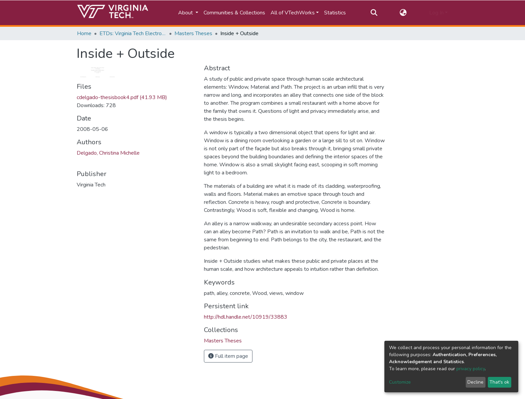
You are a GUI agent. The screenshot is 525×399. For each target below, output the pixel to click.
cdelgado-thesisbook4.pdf (122, 97)
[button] (403, 13)
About (186, 12)
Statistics (335, 12)
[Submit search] (374, 13)
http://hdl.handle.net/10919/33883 (245, 317)
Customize (400, 382)
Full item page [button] (228, 356)
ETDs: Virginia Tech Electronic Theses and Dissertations (132, 33)
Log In (436, 12)
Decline (475, 382)
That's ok (499, 382)
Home (84, 33)
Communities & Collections (234, 12)
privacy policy (470, 369)
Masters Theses (193, 33)
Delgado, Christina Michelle (108, 153)
